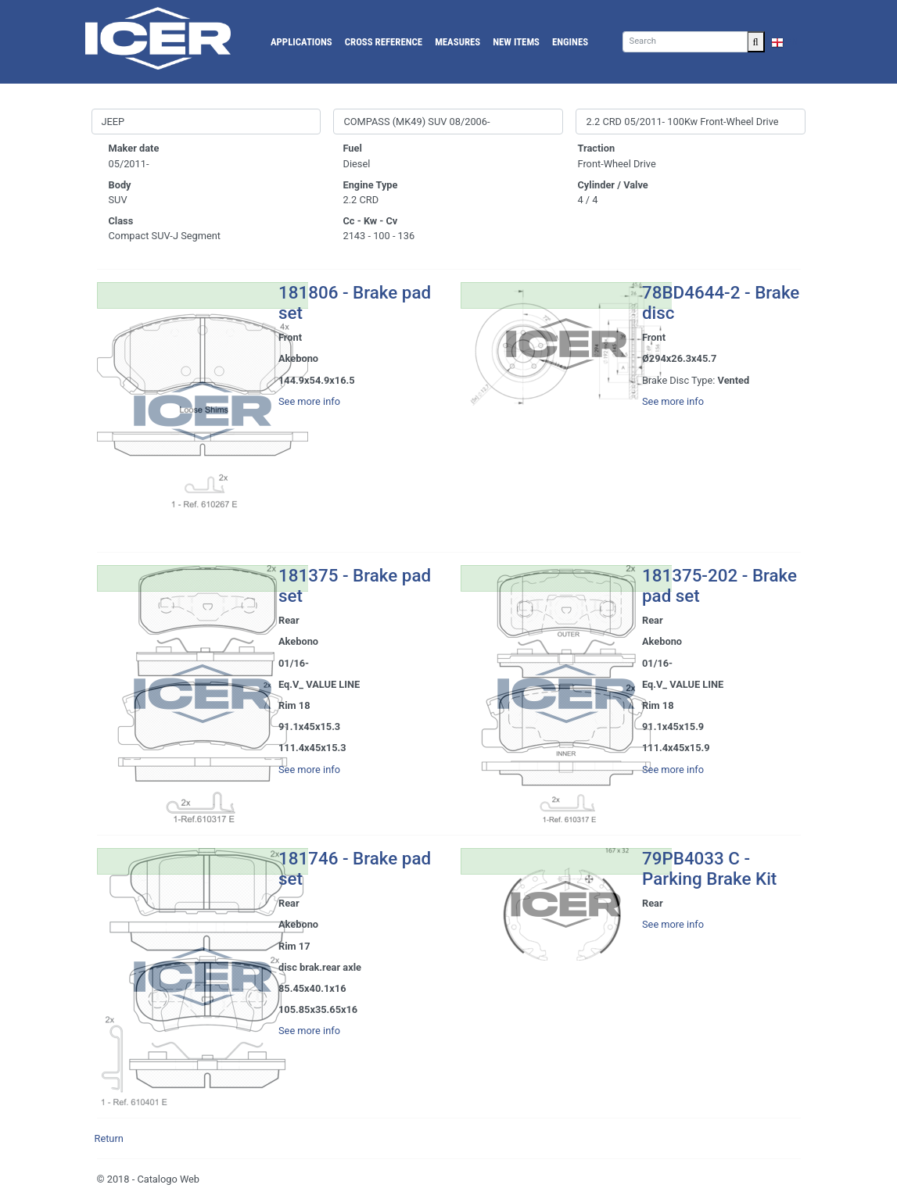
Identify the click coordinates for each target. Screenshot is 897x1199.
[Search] (685, 41)
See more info (309, 401)
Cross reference (383, 42)
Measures (457, 42)
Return (109, 1138)
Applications (301, 42)
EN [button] (785, 42)
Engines (570, 42)
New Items (516, 42)
